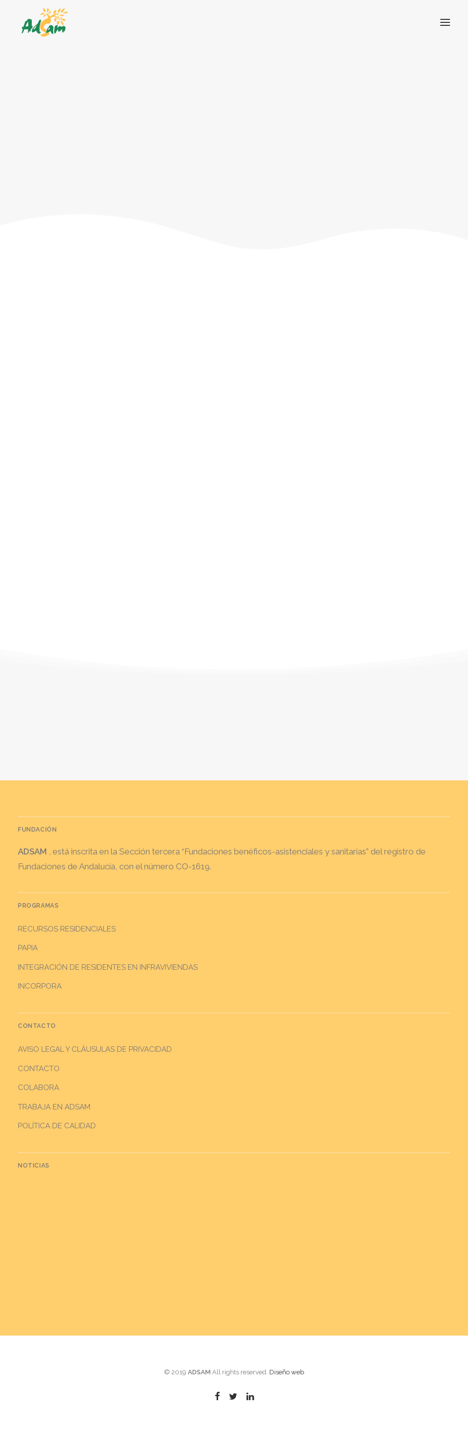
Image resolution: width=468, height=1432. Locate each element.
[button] (445, 22)
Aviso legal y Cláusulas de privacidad (95, 1049)
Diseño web (286, 1372)
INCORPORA (40, 986)
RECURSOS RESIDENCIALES (67, 929)
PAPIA (28, 947)
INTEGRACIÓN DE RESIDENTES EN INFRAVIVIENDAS (108, 967)
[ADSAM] (45, 22)
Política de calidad (57, 1125)
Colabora (38, 1087)
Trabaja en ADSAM (54, 1106)
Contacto (39, 1068)
